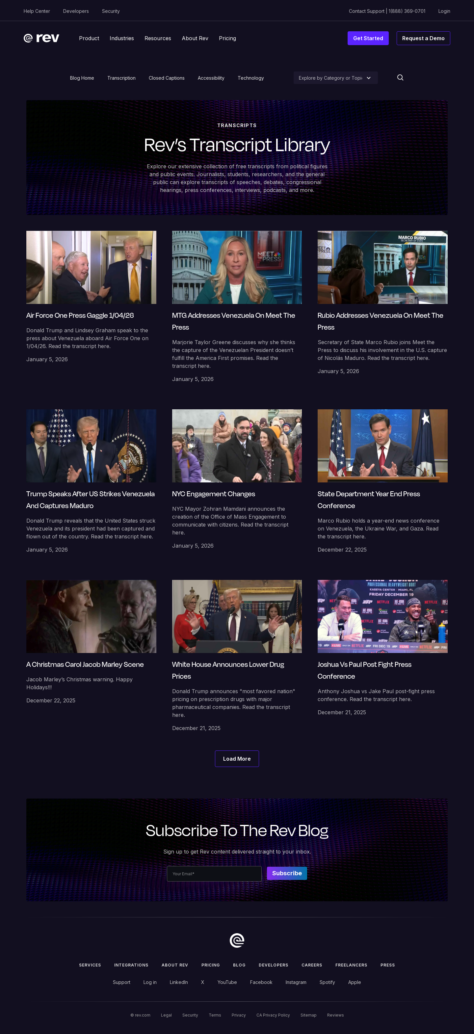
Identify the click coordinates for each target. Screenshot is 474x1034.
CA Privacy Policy (273, 1015)
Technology (251, 78)
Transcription (121, 78)
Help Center (37, 11)
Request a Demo (423, 38)
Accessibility (211, 78)
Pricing (210, 965)
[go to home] (237, 940)
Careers (312, 965)
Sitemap (309, 1015)
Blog (239, 965)
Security (111, 11)
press (388, 965)
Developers (76, 11)
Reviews (335, 1015)
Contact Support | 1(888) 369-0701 (387, 11)
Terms (215, 1015)
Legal (166, 1015)
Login (444, 11)
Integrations (131, 965)
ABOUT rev (175, 965)
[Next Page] (237, 758)
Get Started (368, 38)
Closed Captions (167, 78)
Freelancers (351, 965)
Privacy (239, 1015)
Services (90, 965)
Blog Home (82, 78)
